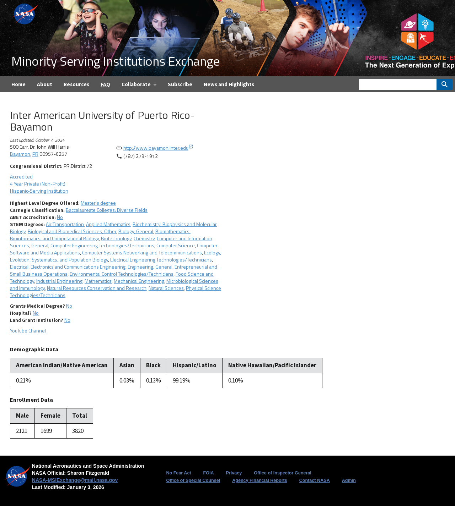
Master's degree (98, 203)
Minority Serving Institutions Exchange (115, 61)
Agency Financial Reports (259, 480)
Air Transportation (65, 224)
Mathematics (98, 281)
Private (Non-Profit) (44, 183)
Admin (349, 480)
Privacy (234, 473)
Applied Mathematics (108, 224)
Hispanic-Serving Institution (39, 190)
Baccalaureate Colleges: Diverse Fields (107, 210)
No (60, 217)
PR (35, 154)
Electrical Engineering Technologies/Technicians (161, 259)
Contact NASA (314, 480)
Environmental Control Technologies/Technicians (121, 273)
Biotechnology (116, 238)
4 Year (16, 183)
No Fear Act (178, 473)
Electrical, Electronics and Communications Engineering (67, 266)
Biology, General (135, 231)
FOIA (208, 473)
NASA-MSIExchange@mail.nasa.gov (75, 480)
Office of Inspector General (282, 473)
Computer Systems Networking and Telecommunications (142, 252)
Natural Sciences (166, 288)
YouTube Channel (28, 330)
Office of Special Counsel (193, 480)
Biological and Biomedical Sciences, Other (72, 231)
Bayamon (20, 154)
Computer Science (175, 245)
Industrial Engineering (59, 281)
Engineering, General (150, 266)
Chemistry (144, 238)
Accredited (21, 176)
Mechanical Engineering (139, 281)
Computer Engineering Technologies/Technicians (102, 245)
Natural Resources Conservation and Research (96, 288)
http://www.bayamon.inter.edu (158, 148)
